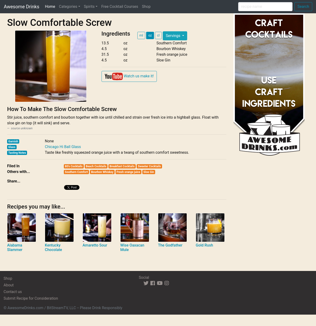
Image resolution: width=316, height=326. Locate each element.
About (9, 285)
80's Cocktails (74, 166)
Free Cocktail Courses (119, 6)
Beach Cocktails (96, 166)
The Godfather (170, 245)
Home (51, 6)
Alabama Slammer (15, 247)
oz (150, 35)
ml (141, 35)
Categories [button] (68, 6)
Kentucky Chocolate (53, 247)
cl (158, 35)
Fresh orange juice (128, 172)
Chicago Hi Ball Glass (63, 146)
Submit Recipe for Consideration (31, 298)
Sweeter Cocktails (149, 166)
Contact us (13, 291)
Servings (173, 35)
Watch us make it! (129, 76)
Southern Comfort (76, 172)
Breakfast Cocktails (122, 166)
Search (303, 6)
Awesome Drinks (21, 6)
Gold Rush (204, 245)
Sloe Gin (148, 172)
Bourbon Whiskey (102, 172)
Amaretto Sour (95, 245)
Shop (146, 6)
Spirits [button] (89, 6)
